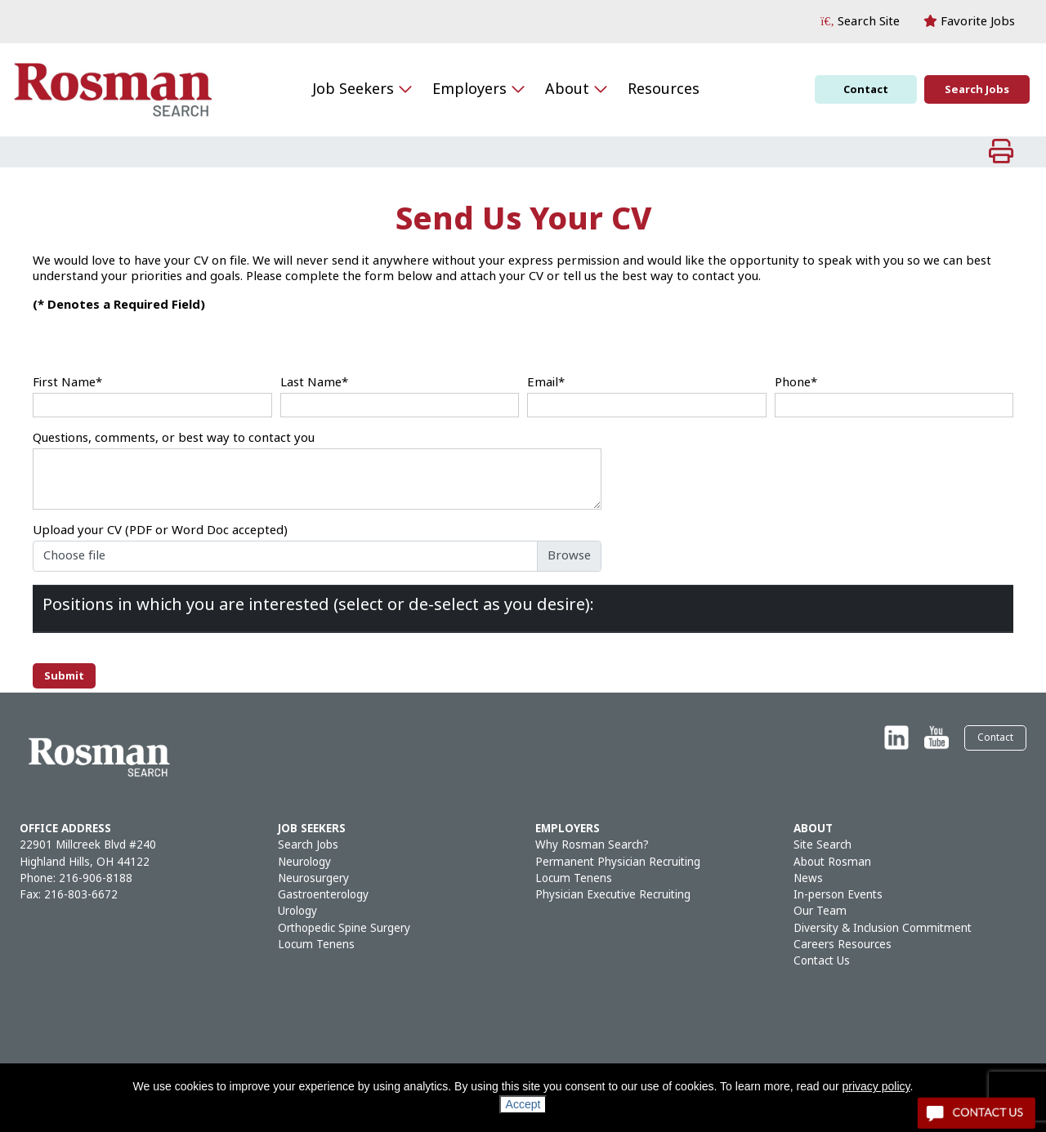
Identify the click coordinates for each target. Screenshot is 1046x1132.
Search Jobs (977, 89)
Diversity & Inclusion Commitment (882, 928)
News (808, 878)
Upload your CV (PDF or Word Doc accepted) (160, 530)
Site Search (822, 845)
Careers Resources (842, 944)
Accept (523, 1104)
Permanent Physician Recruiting (617, 862)
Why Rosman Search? (592, 845)
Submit (64, 676)
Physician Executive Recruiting (613, 894)
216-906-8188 (95, 878)
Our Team (820, 911)
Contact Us (821, 961)
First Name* (67, 382)
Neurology (304, 862)
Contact (865, 89)
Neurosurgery (313, 878)
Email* (546, 382)
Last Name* (314, 382)
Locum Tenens (316, 944)
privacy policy (876, 1086)
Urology (297, 911)
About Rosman (832, 862)
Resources (664, 89)
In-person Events (838, 894)
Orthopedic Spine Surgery (344, 928)
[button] (860, 22)
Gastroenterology (323, 894)
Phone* (796, 382)
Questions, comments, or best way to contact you (174, 438)
